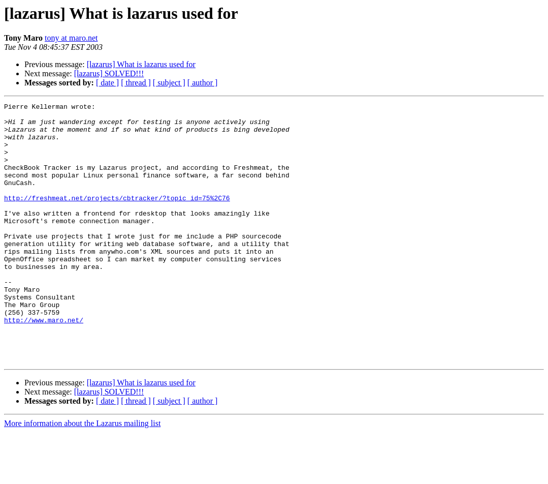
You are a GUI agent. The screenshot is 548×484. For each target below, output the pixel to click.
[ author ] (202, 82)
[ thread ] (136, 82)
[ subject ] (169, 82)
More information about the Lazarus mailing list (82, 475)
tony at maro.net (71, 38)
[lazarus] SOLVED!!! (109, 73)
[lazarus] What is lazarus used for (141, 64)
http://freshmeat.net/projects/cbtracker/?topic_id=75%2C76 (117, 217)
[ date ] (107, 82)
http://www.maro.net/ (43, 364)
